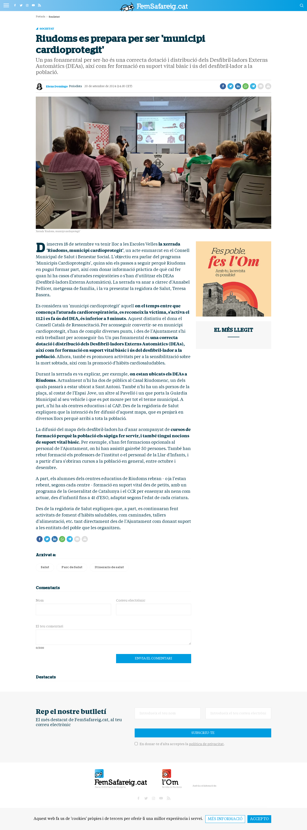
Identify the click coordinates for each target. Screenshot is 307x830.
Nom (40, 600)
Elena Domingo (57, 86)
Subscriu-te (202, 733)
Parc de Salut (71, 567)
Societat (47, 28)
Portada (40, 17)
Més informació (225, 819)
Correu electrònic (130, 600)
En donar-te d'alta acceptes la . (180, 744)
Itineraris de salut (109, 567)
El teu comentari (49, 626)
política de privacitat (206, 744)
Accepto (259, 819)
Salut (45, 567)
